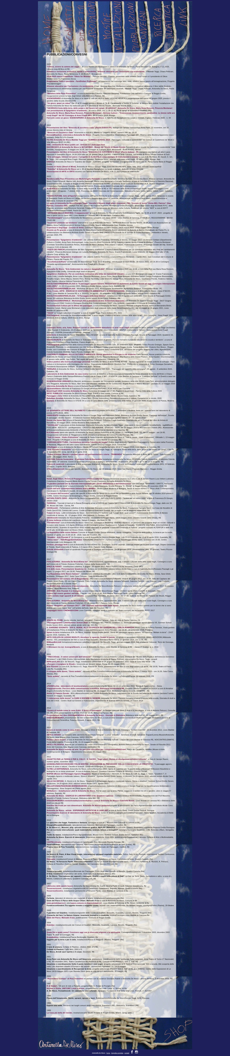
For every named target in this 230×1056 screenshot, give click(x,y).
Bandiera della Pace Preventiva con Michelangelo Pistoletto (73, 179)
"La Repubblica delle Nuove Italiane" (63, 574)
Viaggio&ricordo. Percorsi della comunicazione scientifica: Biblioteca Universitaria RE (85, 688)
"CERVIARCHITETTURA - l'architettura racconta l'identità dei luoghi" (77, 442)
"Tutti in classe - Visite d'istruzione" (63, 437)
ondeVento (51, 335)
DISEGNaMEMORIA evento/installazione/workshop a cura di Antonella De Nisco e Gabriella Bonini (91, 801)
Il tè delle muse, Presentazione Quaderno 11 (67, 569)
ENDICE (50, 162)
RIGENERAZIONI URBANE (58, 381)
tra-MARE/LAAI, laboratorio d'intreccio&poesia (68, 586)
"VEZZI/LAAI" (53, 425)
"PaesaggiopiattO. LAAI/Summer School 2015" (67, 623)
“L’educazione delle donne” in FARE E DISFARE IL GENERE (73, 698)
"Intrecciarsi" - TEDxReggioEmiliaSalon (64, 540)
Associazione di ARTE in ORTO (61, 171)
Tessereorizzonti (54, 888)
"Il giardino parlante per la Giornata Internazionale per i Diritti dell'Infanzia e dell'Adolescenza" (89, 484)
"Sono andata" (53, 676)
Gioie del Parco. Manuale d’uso (61, 918)
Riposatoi (51, 859)
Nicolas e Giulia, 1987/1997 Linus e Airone (66, 988)
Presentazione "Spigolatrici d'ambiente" (65, 240)
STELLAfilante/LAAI (56, 469)
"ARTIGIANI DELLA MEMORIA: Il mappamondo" (68, 213)
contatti (126, 1050)
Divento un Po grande (56, 230)
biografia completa (117, 1050)
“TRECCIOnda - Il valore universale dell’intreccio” (69, 657)
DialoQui (51, 925)
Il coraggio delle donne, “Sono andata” (64, 671)
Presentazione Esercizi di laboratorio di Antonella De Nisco (73, 813)
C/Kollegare (52, 447)
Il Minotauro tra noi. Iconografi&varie (63, 647)
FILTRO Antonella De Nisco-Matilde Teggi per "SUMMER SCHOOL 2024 (78, 140)
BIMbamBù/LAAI (54, 642)
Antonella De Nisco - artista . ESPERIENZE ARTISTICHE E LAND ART (77, 810)
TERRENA (51, 503)
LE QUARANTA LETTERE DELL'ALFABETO (66, 410)
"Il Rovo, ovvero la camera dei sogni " (64, 67)
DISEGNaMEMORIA (55, 718)
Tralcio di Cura (53, 513)
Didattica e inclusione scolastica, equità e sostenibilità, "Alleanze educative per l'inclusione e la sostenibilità (95, 72)
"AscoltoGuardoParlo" (57, 262)
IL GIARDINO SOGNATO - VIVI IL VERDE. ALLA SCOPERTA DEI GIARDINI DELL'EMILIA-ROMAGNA (91, 627)
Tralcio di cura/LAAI (56, 464)
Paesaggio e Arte (54, 396)
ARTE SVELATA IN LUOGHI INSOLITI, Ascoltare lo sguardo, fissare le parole (81, 637)
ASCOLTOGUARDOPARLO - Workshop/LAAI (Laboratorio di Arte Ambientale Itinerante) (86, 301)
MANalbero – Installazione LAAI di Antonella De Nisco (71, 791)
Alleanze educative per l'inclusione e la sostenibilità (70, 86)
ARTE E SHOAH (54, 735)
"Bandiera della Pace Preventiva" (61, 93)
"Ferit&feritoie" (53, 523)
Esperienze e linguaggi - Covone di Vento (65, 228)
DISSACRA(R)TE (54, 340)
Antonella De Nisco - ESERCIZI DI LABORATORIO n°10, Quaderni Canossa (80, 796)
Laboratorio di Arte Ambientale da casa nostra (67, 374)
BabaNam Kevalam (55, 398)
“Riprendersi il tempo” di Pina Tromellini (65, 979)
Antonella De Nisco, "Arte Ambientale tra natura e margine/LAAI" (76, 269)
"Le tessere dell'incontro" (58, 493)
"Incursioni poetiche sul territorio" (62, 223)
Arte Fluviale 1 (53, 666)
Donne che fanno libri (56, 420)
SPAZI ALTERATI (54, 567)
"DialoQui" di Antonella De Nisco (61, 169)
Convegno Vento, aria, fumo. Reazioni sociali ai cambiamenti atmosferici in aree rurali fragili (88, 328)
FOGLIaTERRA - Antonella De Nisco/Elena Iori (67, 562)
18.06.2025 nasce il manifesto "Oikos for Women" (69, 76)
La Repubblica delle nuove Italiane (62, 532)
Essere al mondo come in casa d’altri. (64, 730)
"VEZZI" (50, 313)
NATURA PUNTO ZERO (57, 498)
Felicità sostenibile (55, 549)
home (108, 1050)
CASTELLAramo (54, 842)
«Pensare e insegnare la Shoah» (61, 664)
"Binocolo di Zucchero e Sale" (60, 132)
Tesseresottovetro (55, 891)
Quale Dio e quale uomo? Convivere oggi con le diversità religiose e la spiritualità (83, 932)
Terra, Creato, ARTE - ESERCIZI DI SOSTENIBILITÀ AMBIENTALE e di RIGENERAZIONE (86, 291)
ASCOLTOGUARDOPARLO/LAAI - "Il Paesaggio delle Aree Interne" (76, 296)
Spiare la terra (53, 632)
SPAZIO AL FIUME (55, 620)
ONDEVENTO (52, 415)
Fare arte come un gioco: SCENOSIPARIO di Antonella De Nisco (75, 118)
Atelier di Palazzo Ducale (58, 693)
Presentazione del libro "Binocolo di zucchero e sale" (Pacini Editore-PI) (79, 128)
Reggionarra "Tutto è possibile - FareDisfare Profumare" (72, 81)
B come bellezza (54, 520)
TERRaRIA (51, 369)
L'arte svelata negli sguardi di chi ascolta (65, 596)
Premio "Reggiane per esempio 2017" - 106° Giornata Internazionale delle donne (82, 606)
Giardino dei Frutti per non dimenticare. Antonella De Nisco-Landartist (78, 805)
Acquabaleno (53, 937)
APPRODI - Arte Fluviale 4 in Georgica (64, 591)
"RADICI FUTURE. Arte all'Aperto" (62, 196)
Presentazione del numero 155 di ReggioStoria (67, 579)
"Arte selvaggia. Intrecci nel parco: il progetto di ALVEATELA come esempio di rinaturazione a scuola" (93, 157)
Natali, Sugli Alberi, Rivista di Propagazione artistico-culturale (74, 479)
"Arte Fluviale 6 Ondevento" (59, 449)
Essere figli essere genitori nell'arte (63, 593)
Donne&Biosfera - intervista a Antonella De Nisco (69, 135)
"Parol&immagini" (55, 218)
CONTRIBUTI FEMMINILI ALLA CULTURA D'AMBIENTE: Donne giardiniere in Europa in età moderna (91, 354)
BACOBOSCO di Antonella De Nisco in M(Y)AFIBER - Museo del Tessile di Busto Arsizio (86, 147)
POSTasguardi (53, 315)
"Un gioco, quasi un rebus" (59, 103)
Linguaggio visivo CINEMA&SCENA (63, 610)
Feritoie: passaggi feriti (57, 545)
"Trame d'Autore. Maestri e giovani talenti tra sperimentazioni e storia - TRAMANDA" (85, 454)
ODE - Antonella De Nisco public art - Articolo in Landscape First (76, 145)
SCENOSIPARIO (54, 98)
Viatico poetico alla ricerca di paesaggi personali (69, 362)
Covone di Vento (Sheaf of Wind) (61, 167)
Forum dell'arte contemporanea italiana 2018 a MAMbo (71, 488)
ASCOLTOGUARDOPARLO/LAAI (61, 289)
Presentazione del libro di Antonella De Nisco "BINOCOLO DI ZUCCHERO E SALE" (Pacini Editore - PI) (93, 152)
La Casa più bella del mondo (59, 1013)
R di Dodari (52, 986)
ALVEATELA (52, 189)
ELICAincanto (53, 432)
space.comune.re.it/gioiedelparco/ (86, 903)
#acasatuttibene (54, 388)
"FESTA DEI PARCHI (56, 250)
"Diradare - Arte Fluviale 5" (59, 537)
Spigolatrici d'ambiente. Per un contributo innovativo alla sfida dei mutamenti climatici (85, 274)
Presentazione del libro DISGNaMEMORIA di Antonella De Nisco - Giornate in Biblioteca (86, 715)
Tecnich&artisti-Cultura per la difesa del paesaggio (69, 306)
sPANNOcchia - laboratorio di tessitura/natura (67, 686)
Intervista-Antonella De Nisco (60, 386)
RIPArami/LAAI (53, 662)
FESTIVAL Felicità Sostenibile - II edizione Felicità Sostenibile (74, 459)
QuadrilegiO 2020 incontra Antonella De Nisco (67, 391)
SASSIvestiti (52, 508)
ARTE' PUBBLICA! (55, 393)
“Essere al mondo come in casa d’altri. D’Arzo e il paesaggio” (74, 710)
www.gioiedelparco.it (56, 903)
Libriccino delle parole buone (60, 886)
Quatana (50, 401)
